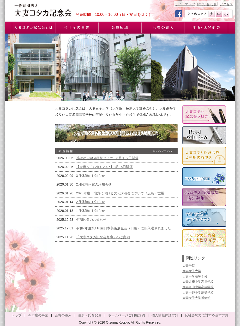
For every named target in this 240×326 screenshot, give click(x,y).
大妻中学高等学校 (194, 276)
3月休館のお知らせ (90, 176)
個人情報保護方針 (164, 315)
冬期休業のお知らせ (91, 219)
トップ (17, 315)
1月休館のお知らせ (90, 211)
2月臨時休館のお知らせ (94, 184)
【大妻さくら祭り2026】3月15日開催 (104, 167)
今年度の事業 (38, 315)
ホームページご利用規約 (126, 315)
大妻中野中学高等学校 (198, 292)
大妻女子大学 (191, 271)
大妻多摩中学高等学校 (198, 282)
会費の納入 (63, 315)
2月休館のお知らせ (90, 202)
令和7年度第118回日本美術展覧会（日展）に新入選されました (123, 228)
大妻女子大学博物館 (196, 298)
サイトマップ (185, 4)
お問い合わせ (207, 4)
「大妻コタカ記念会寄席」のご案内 (103, 237)
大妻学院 (188, 266)
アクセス (226, 4)
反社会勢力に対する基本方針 (206, 315)
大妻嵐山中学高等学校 (198, 287)
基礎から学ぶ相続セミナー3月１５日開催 (107, 158)
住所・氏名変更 (90, 315)
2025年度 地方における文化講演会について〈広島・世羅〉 (122, 193)
